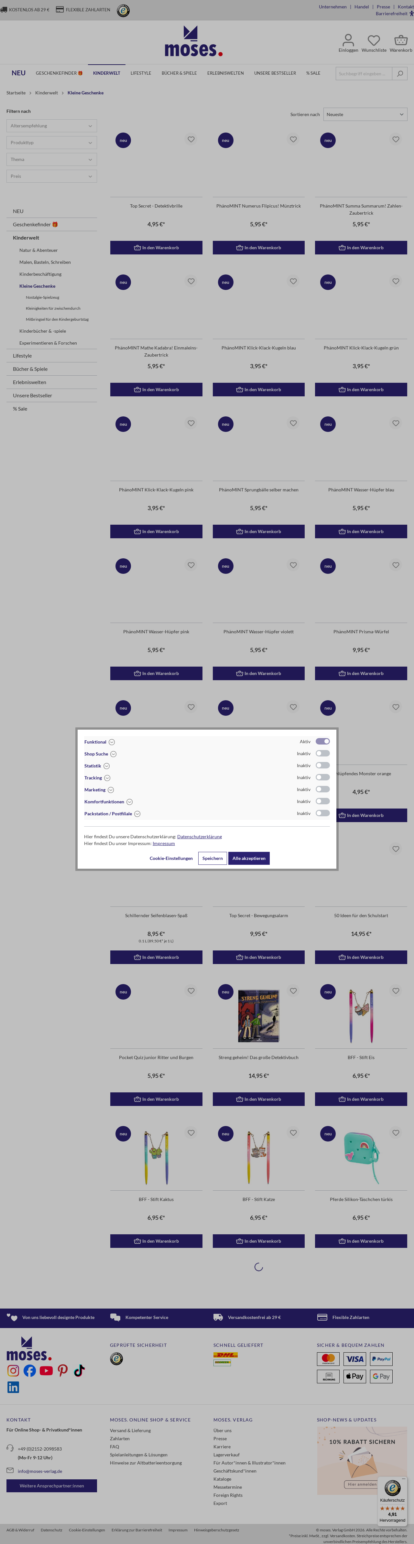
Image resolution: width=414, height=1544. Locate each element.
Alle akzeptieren (249, 858)
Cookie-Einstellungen (171, 858)
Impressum (164, 843)
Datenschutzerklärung (199, 836)
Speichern (212, 858)
